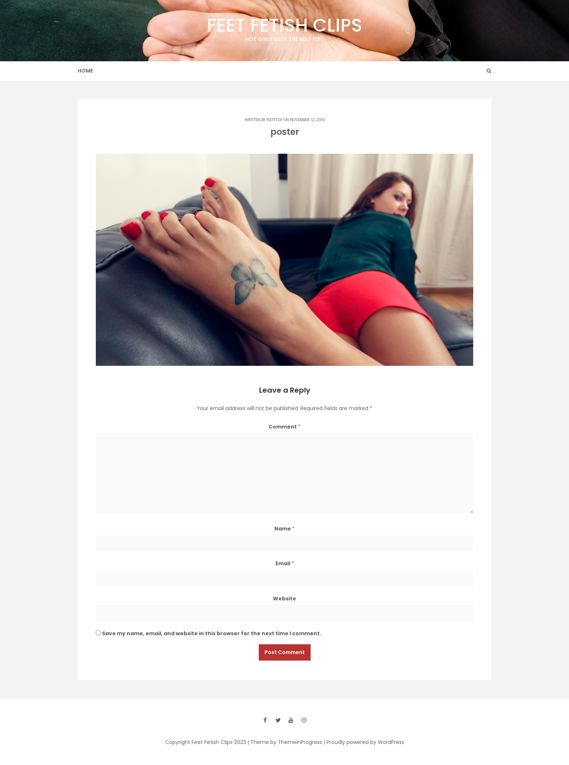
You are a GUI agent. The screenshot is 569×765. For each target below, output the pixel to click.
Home (85, 70)
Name (284, 528)
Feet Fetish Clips (284, 28)
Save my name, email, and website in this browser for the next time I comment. (211, 633)
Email (284, 563)
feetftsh (274, 120)
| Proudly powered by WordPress (364, 742)
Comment (284, 426)
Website (284, 598)
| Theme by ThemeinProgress (284, 742)
